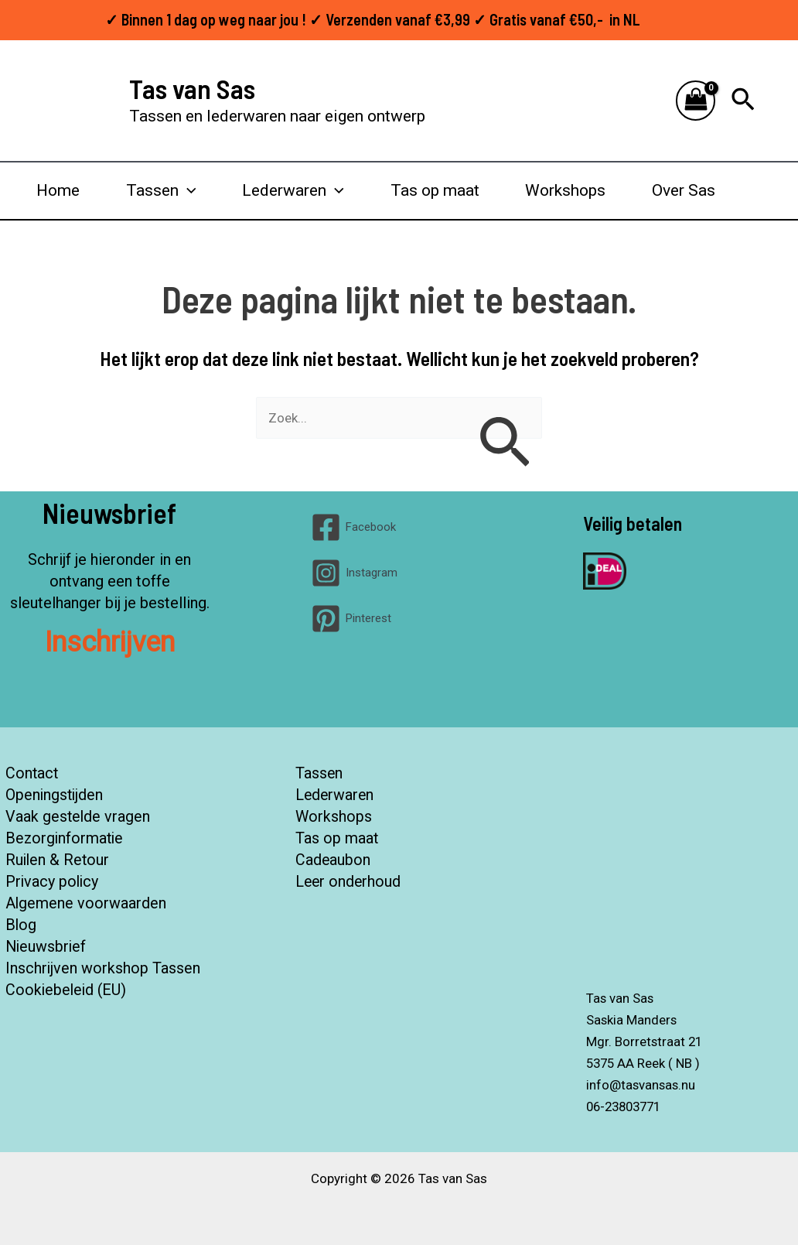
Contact (32, 773)
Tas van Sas (192, 88)
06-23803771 (627, 1106)
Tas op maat (434, 190)
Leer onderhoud (349, 882)
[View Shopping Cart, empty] (696, 100)
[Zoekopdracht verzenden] (504, 444)
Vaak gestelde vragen (78, 817)
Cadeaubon (333, 860)
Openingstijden (54, 795)
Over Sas (683, 190)
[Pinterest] (351, 618)
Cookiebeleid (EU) (66, 990)
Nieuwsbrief (46, 947)
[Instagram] (354, 573)
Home (58, 190)
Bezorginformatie (65, 838)
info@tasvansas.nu (641, 1085)
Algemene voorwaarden (85, 903)
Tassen (161, 191)
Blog (20, 925)
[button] (743, 101)
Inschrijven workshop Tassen (102, 968)
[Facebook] (353, 527)
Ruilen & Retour (58, 860)
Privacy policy (52, 882)
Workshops (565, 190)
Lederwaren (293, 191)
